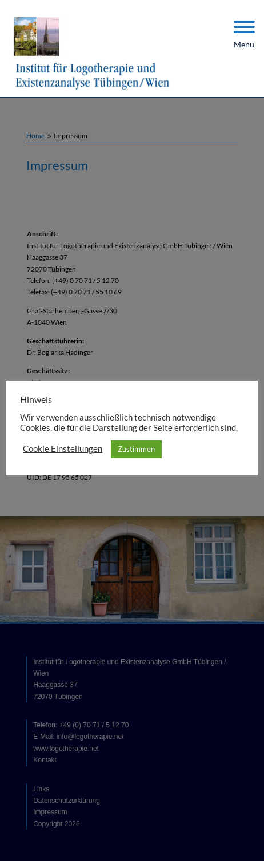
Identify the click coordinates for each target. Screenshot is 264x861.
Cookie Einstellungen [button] (62, 449)
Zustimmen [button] (136, 449)
